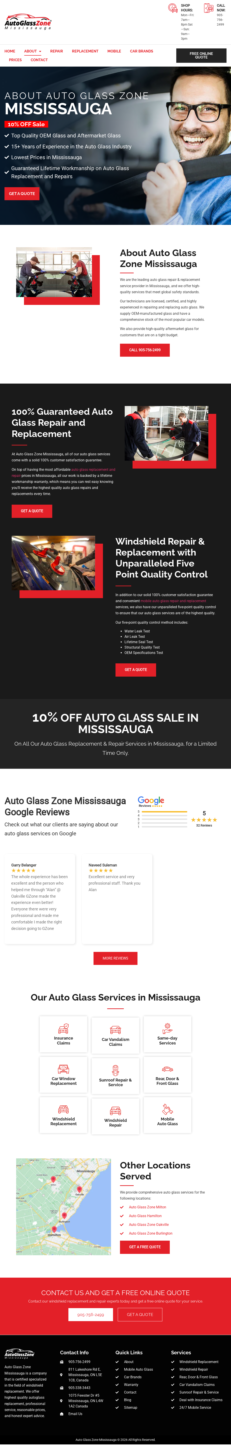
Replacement (85, 51)
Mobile (114, 51)
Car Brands (141, 51)
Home (9, 51)
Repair (56, 51)
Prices (15, 60)
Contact (39, 60)
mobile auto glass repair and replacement (173, 601)
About (32, 51)
